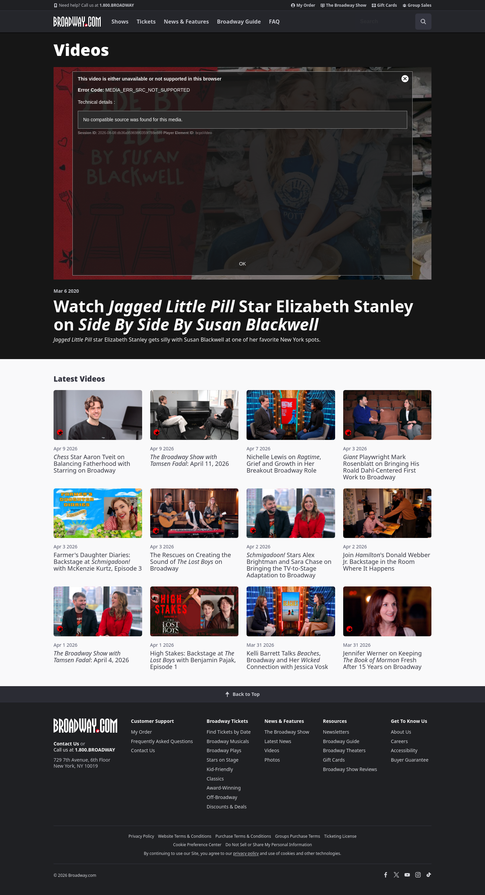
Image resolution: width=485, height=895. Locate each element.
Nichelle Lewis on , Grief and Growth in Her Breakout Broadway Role (284, 463)
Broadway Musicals (228, 741)
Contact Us (66, 743)
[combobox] (393, 21)
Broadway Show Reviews (350, 769)
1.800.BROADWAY (94, 5)
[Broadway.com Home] (77, 22)
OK (242, 263)
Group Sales (416, 5)
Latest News (277, 741)
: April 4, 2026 (91, 656)
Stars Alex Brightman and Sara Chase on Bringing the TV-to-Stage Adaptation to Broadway (289, 565)
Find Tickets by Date (229, 732)
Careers (399, 741)
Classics (215, 778)
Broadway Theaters (344, 750)
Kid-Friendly (220, 769)
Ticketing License (340, 836)
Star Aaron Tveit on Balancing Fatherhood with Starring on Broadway (92, 463)
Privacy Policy (141, 836)
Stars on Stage (223, 760)
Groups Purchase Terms (297, 836)
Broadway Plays (224, 750)
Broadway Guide (239, 21)
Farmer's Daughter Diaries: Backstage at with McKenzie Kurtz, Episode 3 (98, 561)
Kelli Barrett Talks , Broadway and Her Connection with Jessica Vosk (287, 660)
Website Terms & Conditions (184, 836)
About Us (401, 732)
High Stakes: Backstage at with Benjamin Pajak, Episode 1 (193, 660)
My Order (303, 5)
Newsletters (336, 732)
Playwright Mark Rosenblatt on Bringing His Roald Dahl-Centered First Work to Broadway (381, 467)
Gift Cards (384, 5)
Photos (272, 760)
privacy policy (246, 853)
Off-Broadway (222, 797)
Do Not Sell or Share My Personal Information (268, 845)
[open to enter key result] (423, 21)
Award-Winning (224, 788)
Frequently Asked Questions (162, 741)
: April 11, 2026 (189, 460)
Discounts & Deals (227, 806)
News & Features (186, 21)
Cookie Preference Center (197, 845)
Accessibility (404, 750)
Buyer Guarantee (409, 760)
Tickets (146, 21)
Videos (271, 750)
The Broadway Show (343, 5)
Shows (120, 21)
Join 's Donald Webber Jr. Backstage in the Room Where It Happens (386, 561)
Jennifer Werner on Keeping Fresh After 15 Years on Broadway (382, 660)
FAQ (274, 21)
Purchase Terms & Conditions (243, 836)
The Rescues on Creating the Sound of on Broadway (190, 561)
